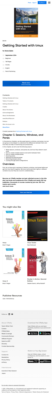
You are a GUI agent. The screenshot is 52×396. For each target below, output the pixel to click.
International (6, 367)
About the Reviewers (9, 115)
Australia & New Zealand (9, 371)
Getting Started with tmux (10, 98)
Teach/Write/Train (7, 326)
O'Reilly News (6, 331)
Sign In (34, 2)
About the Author (8, 109)
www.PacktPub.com (8, 118)
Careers (4, 328)
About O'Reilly (7, 323)
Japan (4, 373)
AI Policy (4, 362)
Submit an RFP (6, 341)
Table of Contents (8, 101)
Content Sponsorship (8, 346)
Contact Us (5, 355)
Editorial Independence (25, 392)
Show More (6, 127)
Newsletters (5, 357)
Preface (5, 121)
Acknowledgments (8, 112)
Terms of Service (6, 392)
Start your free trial (26, 192)
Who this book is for (9, 124)
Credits (5, 106)
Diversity (4, 344)
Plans (29, 2)
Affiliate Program (7, 339)
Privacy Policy (6, 360)
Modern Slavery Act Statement (41, 392)
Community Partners (8, 336)
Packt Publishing (10, 71)
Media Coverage (7, 333)
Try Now (42, 2)
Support (5, 351)
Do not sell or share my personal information (13, 385)
